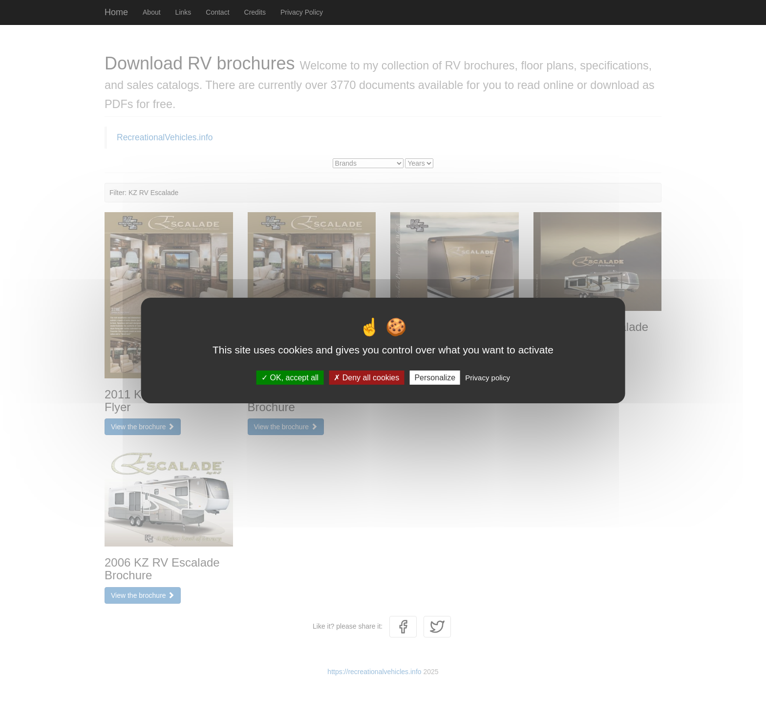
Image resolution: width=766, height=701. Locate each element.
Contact (217, 12)
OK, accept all (290, 377)
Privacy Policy (301, 12)
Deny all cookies (366, 377)
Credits (255, 12)
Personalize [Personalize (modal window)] (434, 377)
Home (116, 12)
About (152, 12)
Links (183, 12)
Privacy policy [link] (487, 377)
